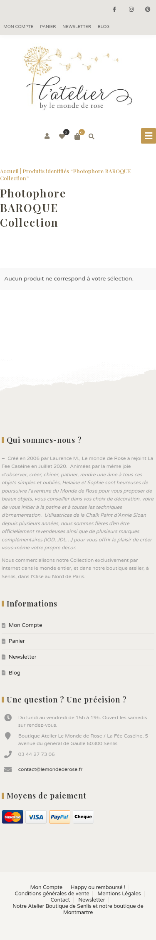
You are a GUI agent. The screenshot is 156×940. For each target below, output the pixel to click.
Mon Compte (18, 26)
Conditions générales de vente (52, 894)
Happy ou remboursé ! (98, 887)
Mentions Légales (119, 894)
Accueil (9, 170)
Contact (60, 900)
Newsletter (76, 26)
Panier (48, 26)
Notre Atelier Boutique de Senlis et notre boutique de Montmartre (78, 909)
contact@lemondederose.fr (50, 769)
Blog (103, 26)
